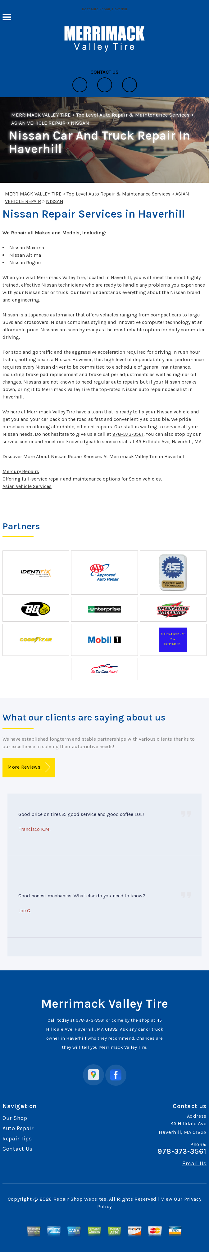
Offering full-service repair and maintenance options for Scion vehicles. (82, 479)
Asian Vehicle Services (27, 486)
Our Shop (14, 1118)
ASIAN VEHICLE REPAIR (38, 123)
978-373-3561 (127, 434)
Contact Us (17, 1148)
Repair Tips (17, 1138)
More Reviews (28, 767)
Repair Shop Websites (80, 1199)
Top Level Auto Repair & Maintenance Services (133, 115)
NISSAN (80, 123)
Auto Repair (18, 1128)
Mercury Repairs (20, 471)
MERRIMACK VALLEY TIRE (41, 115)
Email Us (194, 1163)
